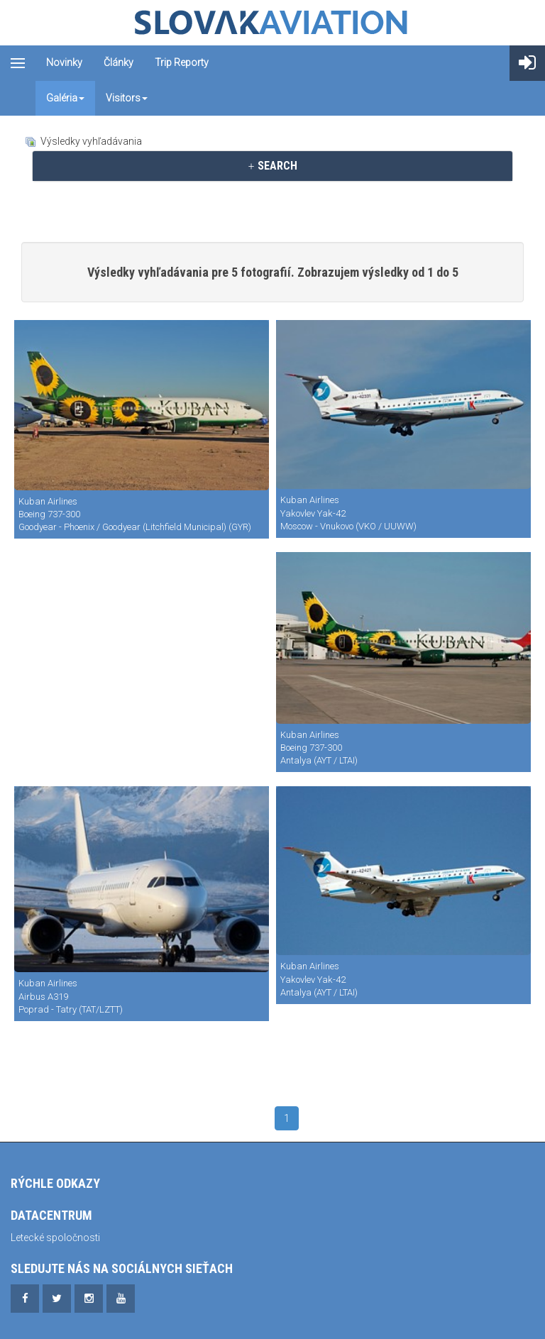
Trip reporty (182, 62)
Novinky (64, 62)
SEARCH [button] (272, 165)
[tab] (272, 166)
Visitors (127, 98)
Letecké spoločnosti (55, 1237)
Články (118, 62)
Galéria (65, 98)
